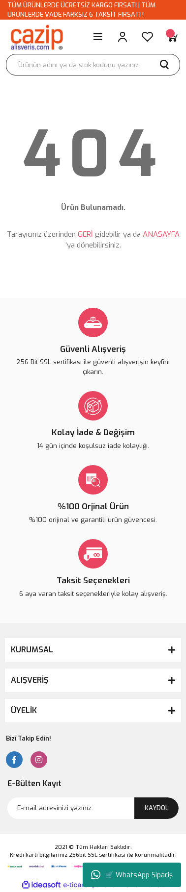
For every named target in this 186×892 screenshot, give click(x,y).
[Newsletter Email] (93, 808)
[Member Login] (122, 37)
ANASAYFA (161, 234)
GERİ (85, 234)
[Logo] (36, 36)
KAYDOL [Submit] (157, 808)
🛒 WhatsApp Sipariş (132, 874)
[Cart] (171, 37)
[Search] (93, 64)
